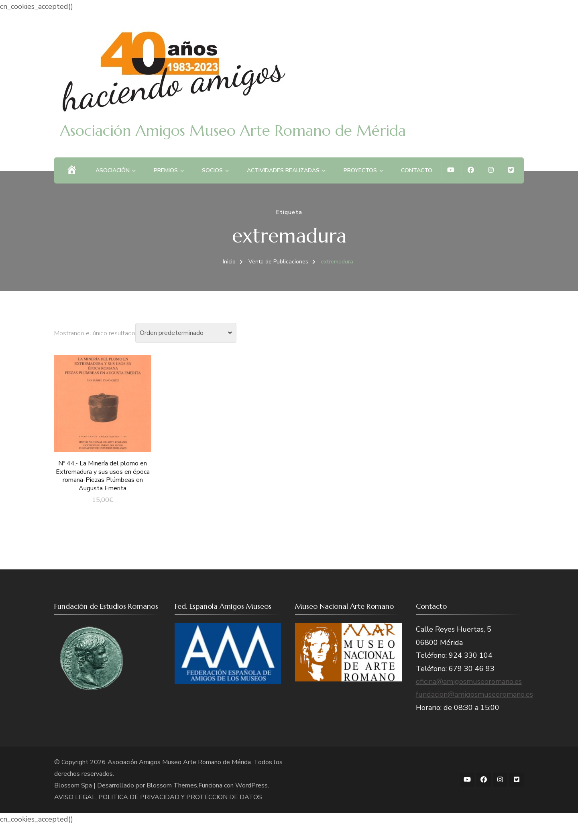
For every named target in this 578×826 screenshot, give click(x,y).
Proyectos (360, 170)
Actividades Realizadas (283, 170)
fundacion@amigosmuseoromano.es (474, 694)
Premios (166, 170)
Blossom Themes (172, 785)
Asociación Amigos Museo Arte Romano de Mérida (233, 130)
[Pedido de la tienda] (185, 333)
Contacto (416, 170)
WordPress (251, 785)
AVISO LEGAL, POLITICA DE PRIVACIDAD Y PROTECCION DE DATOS (158, 797)
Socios (212, 170)
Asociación (113, 170)
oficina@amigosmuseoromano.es (469, 681)
